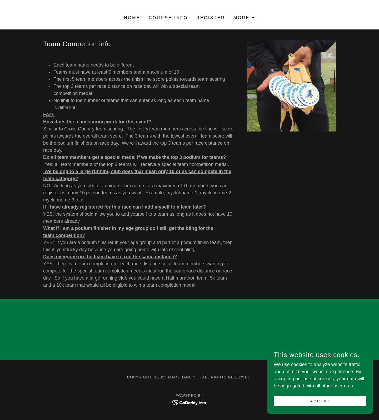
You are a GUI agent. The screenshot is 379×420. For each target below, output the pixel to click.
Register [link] (210, 18)
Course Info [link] (168, 18)
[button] (244, 18)
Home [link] (132, 18)
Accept (320, 401)
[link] (189, 402)
